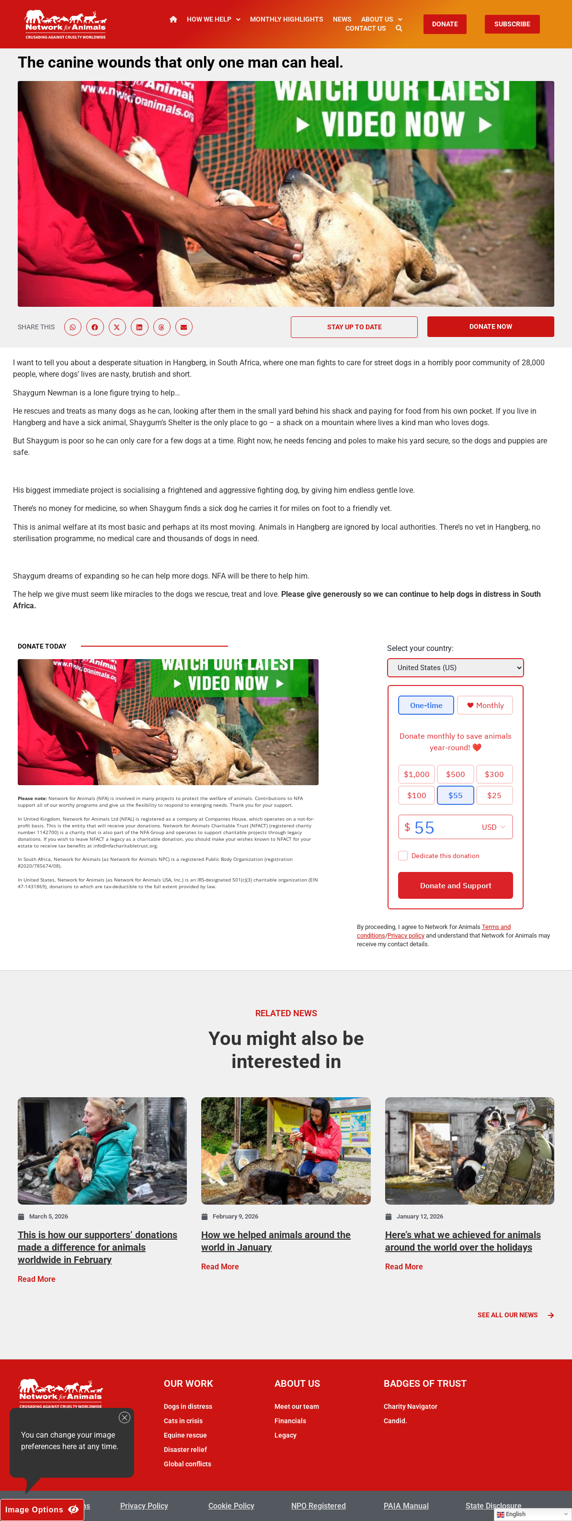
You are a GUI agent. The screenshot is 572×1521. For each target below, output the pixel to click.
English (511, 1514)
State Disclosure (494, 1505)
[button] (72, 327)
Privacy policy (406, 935)
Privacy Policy (144, 1505)
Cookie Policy (231, 1505)
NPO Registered (318, 1505)
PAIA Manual (406, 1505)
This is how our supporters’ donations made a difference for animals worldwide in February (97, 1247)
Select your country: (420, 648)
